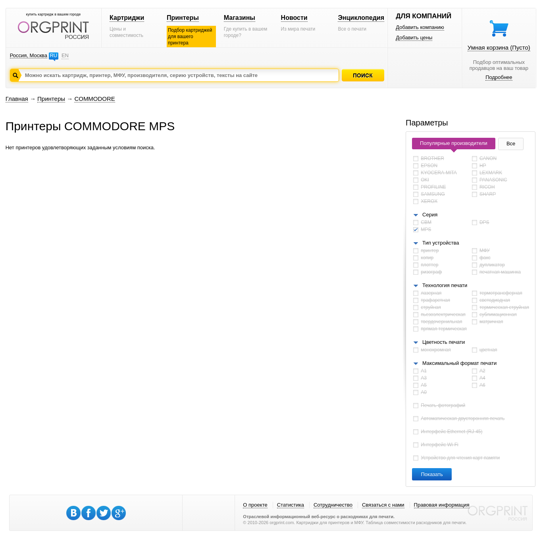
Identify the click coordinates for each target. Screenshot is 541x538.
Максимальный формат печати (459, 363)
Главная (17, 98)
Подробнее (498, 77)
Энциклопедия (361, 17)
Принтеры (183, 17)
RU (53, 55)
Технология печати (444, 285)
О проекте (255, 505)
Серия (429, 215)
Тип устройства (440, 243)
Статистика (290, 505)
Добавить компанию (420, 27)
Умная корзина (499, 47)
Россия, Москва (28, 55)
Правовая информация (442, 505)
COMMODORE (94, 98)
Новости (294, 17)
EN (65, 55)
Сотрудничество (333, 505)
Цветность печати (443, 342)
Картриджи (127, 17)
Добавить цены (414, 37)
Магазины (239, 17)
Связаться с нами (383, 505)
